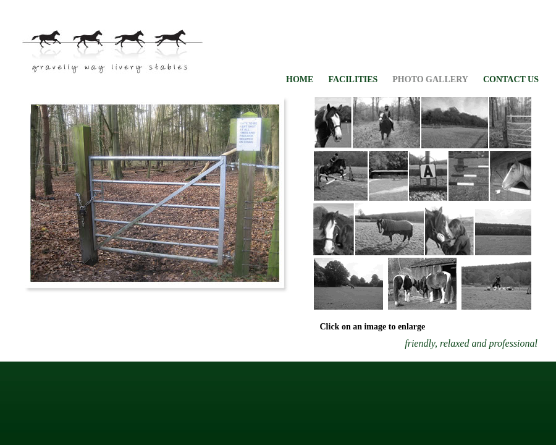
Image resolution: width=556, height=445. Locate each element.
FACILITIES (352, 79)
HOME (299, 79)
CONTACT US (511, 79)
